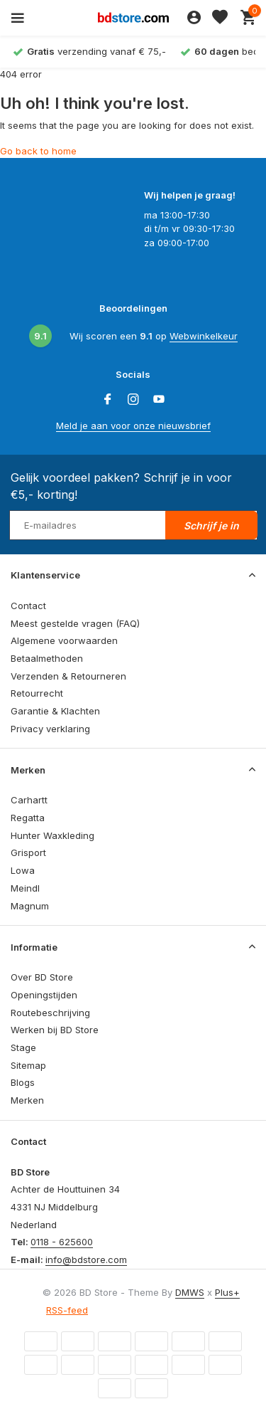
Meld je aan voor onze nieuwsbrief (133, 425)
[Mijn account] (194, 18)
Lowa (23, 870)
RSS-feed (67, 1310)
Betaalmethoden (47, 658)
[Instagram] (133, 399)
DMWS (189, 1292)
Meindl (25, 888)
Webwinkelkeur (204, 336)
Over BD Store (42, 977)
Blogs (23, 1082)
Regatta (28, 817)
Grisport (28, 852)
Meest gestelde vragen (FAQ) (75, 623)
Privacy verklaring (50, 728)
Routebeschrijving (50, 1012)
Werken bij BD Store (55, 1029)
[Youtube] (159, 399)
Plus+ (227, 1292)
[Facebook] (107, 399)
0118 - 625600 (62, 1241)
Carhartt (29, 800)
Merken (27, 1100)
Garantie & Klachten (55, 711)
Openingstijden (44, 994)
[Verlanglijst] (220, 17)
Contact (28, 605)
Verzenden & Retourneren (68, 676)
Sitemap (28, 1065)
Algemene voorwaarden (64, 640)
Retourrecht (37, 693)
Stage (23, 1047)
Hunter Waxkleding (52, 835)
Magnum (30, 906)
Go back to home (38, 151)
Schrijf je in (211, 525)
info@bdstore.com (86, 1259)
